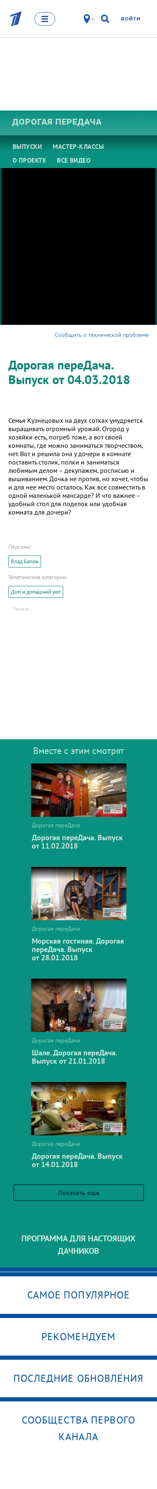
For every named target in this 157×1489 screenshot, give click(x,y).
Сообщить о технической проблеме (102, 335)
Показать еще (78, 1192)
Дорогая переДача (57, 122)
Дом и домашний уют (36, 591)
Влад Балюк (25, 561)
